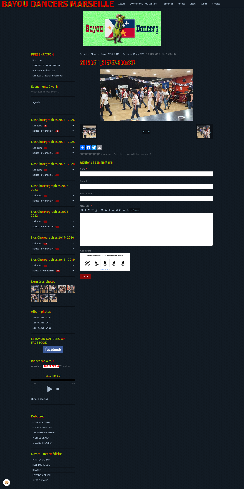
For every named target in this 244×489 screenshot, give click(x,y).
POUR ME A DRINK (41, 422)
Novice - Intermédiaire (46, 131)
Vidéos (193, 3)
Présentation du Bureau (44, 70)
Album (204, 3)
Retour (146, 132)
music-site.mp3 (40, 399)
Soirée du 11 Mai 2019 (134, 54)
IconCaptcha (104, 269)
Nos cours (37, 60)
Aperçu (134, 210)
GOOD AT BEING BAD (43, 427)
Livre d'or (168, 3)
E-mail (83, 181)
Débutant (40, 125)
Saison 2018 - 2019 (110, 54)
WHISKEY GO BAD (41, 459)
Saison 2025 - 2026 (42, 328)
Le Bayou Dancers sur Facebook (48, 75)
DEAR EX (37, 470)
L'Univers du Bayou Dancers (143, 3)
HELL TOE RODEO (41, 465)
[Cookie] (6, 482)
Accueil (121, 3)
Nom (82, 169)
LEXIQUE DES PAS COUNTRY (46, 65)
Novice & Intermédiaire (46, 270)
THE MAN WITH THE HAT (44, 432)
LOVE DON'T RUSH (42, 475)
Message (84, 206)
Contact (216, 3)
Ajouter (85, 276)
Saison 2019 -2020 (42, 317)
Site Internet (87, 193)
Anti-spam (85, 250)
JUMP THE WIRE (40, 480)
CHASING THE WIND (42, 443)
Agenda (181, 3)
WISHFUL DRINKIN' (41, 438)
